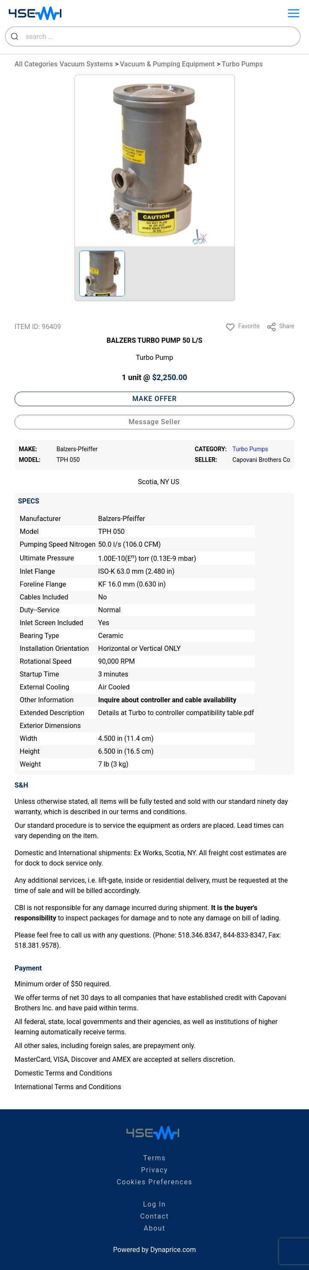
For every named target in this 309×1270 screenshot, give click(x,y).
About (155, 1228)
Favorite (242, 327)
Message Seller (154, 422)
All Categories (36, 64)
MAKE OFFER (154, 399)
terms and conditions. (154, 812)
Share (280, 327)
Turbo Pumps (242, 64)
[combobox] (152, 36)
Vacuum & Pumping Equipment (167, 64)
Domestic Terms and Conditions (63, 1073)
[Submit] (16, 36)
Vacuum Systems (86, 64)
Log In (154, 1204)
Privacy (154, 1170)
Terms (154, 1158)
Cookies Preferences (154, 1182)
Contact (154, 1216)
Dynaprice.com (173, 1250)
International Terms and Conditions (68, 1087)
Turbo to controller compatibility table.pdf (191, 713)
